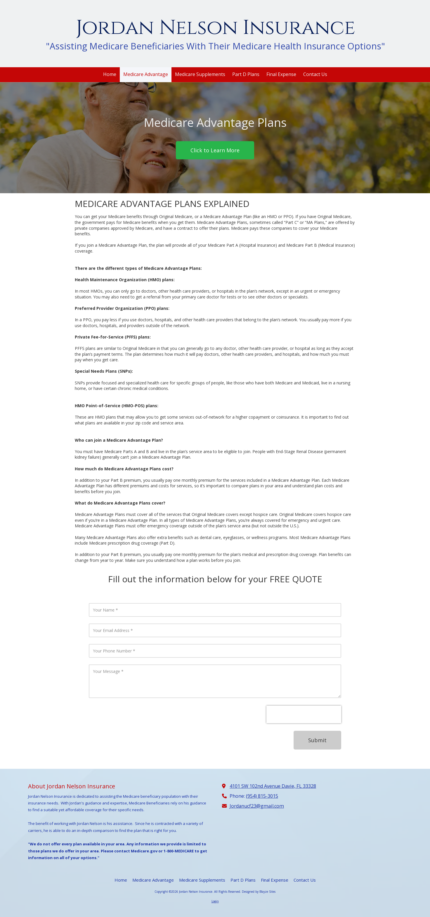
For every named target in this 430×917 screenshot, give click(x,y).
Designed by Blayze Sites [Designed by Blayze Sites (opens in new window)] (258, 892)
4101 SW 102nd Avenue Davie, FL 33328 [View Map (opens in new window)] (273, 786)
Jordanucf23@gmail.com (257, 806)
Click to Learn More (215, 150)
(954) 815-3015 (262, 796)
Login (215, 901)
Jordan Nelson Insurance (215, 28)
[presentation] (303, 714)
